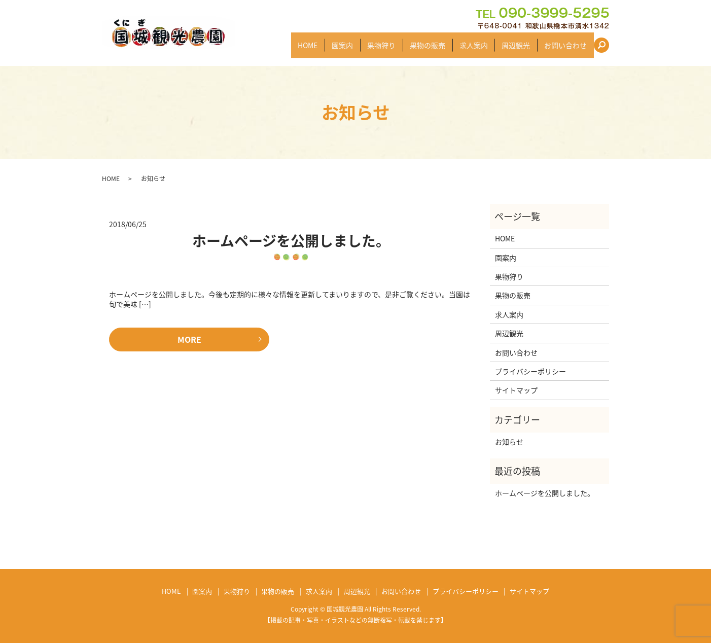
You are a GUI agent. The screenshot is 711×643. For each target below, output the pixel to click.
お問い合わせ (567, 49)
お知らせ (509, 442)
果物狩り (393, 49)
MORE (189, 339)
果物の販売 (437, 49)
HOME (326, 49)
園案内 (357, 49)
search (606, 49)
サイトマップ (516, 390)
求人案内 (480, 49)
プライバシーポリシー (530, 371)
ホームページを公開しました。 (291, 240)
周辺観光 (520, 49)
